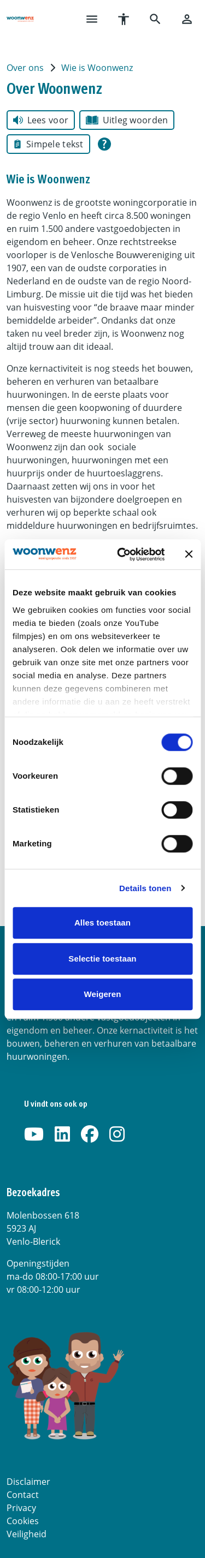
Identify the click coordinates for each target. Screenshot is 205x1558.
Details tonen (145, 888)
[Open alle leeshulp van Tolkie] (104, 144)
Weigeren (102, 994)
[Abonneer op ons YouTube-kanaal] (34, 1134)
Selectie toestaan (102, 958)
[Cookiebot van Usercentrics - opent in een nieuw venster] (122, 554)
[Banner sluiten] (188, 554)
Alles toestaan (102, 922)
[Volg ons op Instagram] (117, 1134)
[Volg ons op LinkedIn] (62, 1134)
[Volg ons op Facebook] (89, 1134)
